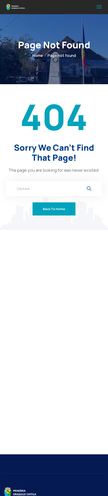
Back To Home (54, 209)
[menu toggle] (99, 7)
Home (37, 55)
